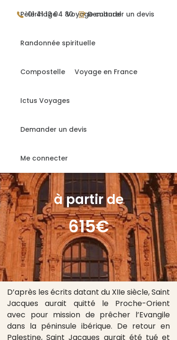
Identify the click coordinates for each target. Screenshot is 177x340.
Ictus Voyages (45, 100)
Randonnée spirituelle (57, 43)
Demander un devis (53, 129)
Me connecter (44, 158)
